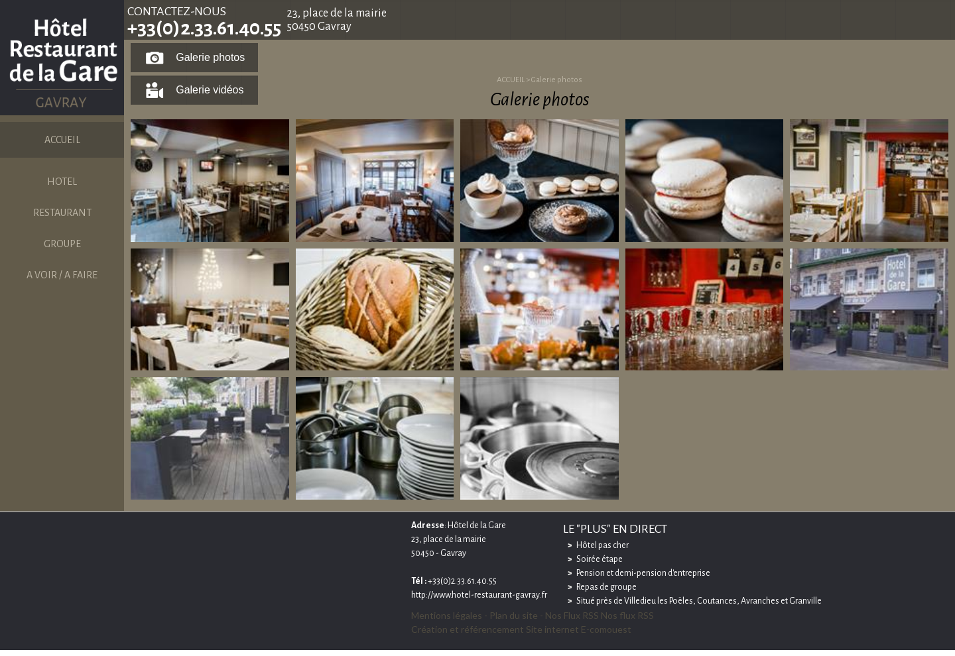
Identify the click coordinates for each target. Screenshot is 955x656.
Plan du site (513, 615)
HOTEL (62, 181)
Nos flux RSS (627, 615)
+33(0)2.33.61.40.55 (204, 27)
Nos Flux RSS (572, 615)
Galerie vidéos (209, 89)
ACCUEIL (62, 140)
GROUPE (62, 244)
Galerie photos (210, 57)
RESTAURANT (62, 212)
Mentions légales (446, 615)
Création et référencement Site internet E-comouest (521, 629)
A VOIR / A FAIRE (62, 275)
